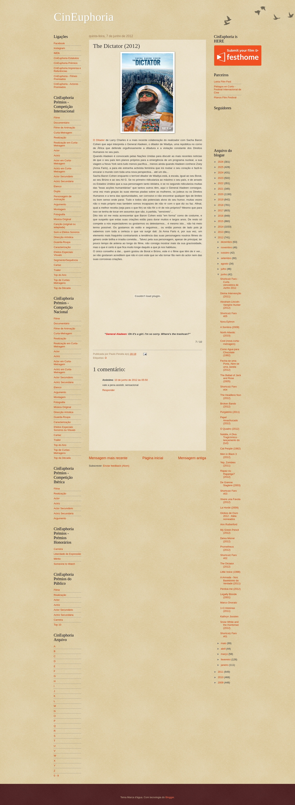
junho (224, 274)
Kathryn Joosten (229, 616)
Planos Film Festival (225, 97)
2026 (221, 161)
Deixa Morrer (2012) (227, 540)
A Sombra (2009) (229, 327)
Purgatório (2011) (230, 412)
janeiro (225, 664)
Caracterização (62, 247)
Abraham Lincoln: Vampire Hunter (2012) (230, 304)
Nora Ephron (227, 321)
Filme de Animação (64, 127)
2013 (221, 231)
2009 (221, 682)
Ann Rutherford (228, 524)
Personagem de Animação (63, 198)
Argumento (60, 204)
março (224, 654)
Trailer (57, 270)
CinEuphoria (84, 16)
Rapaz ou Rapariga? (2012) (227, 473)
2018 (221, 204)
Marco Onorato (228, 602)
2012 (221, 237)
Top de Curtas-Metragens (62, 281)
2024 (221, 172)
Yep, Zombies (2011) (227, 464)
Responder (108, 390)
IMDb (57, 53)
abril (223, 648)
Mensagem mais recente (108, 458)
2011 (221, 671)
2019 (221, 199)
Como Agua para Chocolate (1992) (229, 352)
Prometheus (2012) (227, 548)
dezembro (227, 241)
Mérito (57, 558)
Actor (57, 150)
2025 (221, 167)
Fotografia (59, 214)
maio (224, 643)
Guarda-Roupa (62, 242)
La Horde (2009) (229, 507)
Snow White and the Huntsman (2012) (229, 624)
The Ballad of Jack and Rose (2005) (230, 378)
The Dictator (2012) (227, 565)
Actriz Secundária (63, 181)
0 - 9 (56, 775)
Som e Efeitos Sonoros (67, 232)
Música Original (62, 219)
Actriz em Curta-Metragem (63, 170)
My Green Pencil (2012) (229, 531)
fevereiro (226, 659)
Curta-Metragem (63, 132)
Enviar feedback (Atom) (116, 465)
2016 (221, 215)
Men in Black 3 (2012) (228, 455)
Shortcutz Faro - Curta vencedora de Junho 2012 (229, 283)
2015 (221, 221)
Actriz (57, 155)
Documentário (61, 122)
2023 (221, 178)
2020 (221, 194)
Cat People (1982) (230, 448)
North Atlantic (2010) (227, 334)
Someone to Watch (64, 563)
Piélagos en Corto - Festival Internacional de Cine (227, 89)
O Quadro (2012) (229, 428)
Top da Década (62, 288)
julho (224, 268)
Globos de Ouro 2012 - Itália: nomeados (229, 516)
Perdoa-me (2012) (230, 588)
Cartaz (57, 265)
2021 (221, 188)
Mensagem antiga (192, 458)
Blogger (169, 797)
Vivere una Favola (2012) (230, 501)
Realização (60, 137)
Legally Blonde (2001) (228, 596)
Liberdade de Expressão (67, 553)
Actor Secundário (63, 176)
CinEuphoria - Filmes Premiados (65, 78)
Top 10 (57, 624)
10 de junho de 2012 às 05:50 (131, 379)
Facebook (59, 43)
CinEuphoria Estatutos (66, 58)
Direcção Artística (63, 237)
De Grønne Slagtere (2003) (230, 484)
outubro (225, 252)
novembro (227, 247)
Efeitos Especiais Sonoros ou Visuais (64, 428)
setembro (226, 258)
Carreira (58, 549)
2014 (221, 226)
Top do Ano (60, 274)
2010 (221, 677)
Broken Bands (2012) (228, 405)
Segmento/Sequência (66, 260)
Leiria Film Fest (222, 81)
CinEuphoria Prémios (66, 63)
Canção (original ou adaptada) (65, 226)
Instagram (59, 48)
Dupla (57, 191)
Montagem (60, 209)
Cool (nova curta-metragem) (230, 342)
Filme (57, 117)
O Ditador (99, 140)
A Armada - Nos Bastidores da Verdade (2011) (230, 580)
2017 (221, 210)
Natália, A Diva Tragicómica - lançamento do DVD (230, 439)
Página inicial (152, 458)
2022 (221, 183)
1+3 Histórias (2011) (227, 609)
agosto (225, 263)
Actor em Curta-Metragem (63, 162)
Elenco (57, 186)
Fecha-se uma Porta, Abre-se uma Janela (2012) (229, 365)
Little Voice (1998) (230, 571)
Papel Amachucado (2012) (229, 420)
